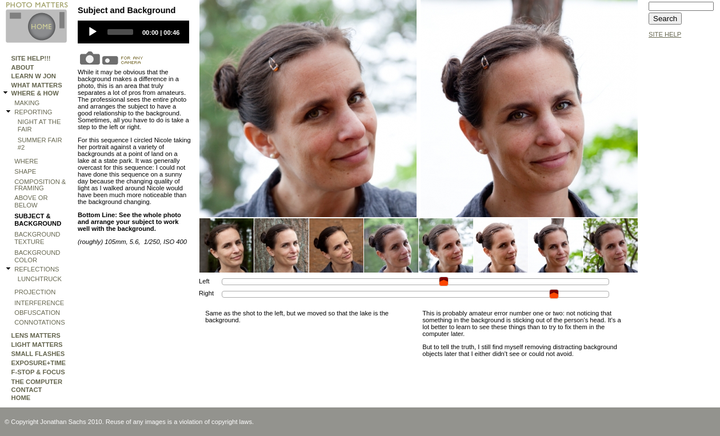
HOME (21, 397)
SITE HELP (665, 34)
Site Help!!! (31, 58)
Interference (39, 302)
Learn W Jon (33, 76)
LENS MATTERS (36, 335)
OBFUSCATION (37, 312)
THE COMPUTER (37, 381)
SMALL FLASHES (38, 353)
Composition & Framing (40, 184)
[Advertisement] (683, 215)
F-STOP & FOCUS (38, 372)
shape (25, 171)
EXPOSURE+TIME (38, 362)
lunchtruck (40, 278)
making (26, 102)
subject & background (37, 220)
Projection (34, 292)
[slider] (120, 32)
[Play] (92, 32)
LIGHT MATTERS (37, 344)
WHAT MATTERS (36, 85)
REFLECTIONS (36, 269)
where (26, 161)
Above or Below (30, 201)
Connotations (39, 322)
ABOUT (22, 67)
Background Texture (37, 238)
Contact (26, 389)
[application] (133, 32)
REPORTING (33, 112)
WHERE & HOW (35, 93)
